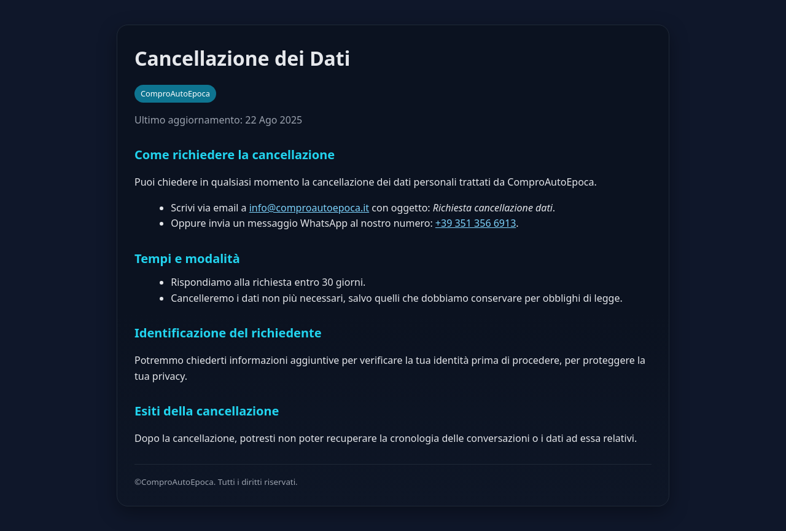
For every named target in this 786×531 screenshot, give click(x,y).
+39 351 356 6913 (475, 223)
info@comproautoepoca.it (309, 207)
